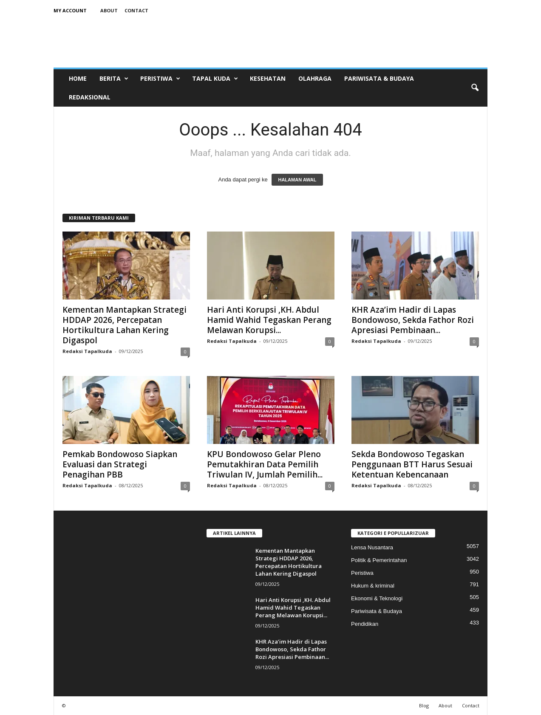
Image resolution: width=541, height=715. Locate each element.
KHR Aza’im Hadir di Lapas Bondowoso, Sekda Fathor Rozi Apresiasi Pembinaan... (412, 320)
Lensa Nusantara (372, 547)
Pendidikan (364, 624)
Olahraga (314, 78)
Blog (424, 705)
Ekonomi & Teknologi (376, 598)
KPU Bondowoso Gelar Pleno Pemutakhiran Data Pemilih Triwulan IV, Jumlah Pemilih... (265, 464)
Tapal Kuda (215, 78)
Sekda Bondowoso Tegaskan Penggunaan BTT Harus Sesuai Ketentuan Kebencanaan (412, 464)
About (109, 10)
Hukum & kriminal (372, 585)
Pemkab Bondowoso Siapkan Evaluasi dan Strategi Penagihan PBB (119, 464)
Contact (136, 10)
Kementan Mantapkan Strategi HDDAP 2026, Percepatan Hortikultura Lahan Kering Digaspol (124, 325)
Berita (113, 78)
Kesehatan (268, 78)
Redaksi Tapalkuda (87, 351)
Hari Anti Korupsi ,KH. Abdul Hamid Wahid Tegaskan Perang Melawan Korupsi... (269, 320)
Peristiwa (160, 78)
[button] (474, 88)
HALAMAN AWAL (297, 179)
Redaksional (89, 97)
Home (78, 78)
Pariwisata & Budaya (379, 78)
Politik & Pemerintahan (379, 560)
